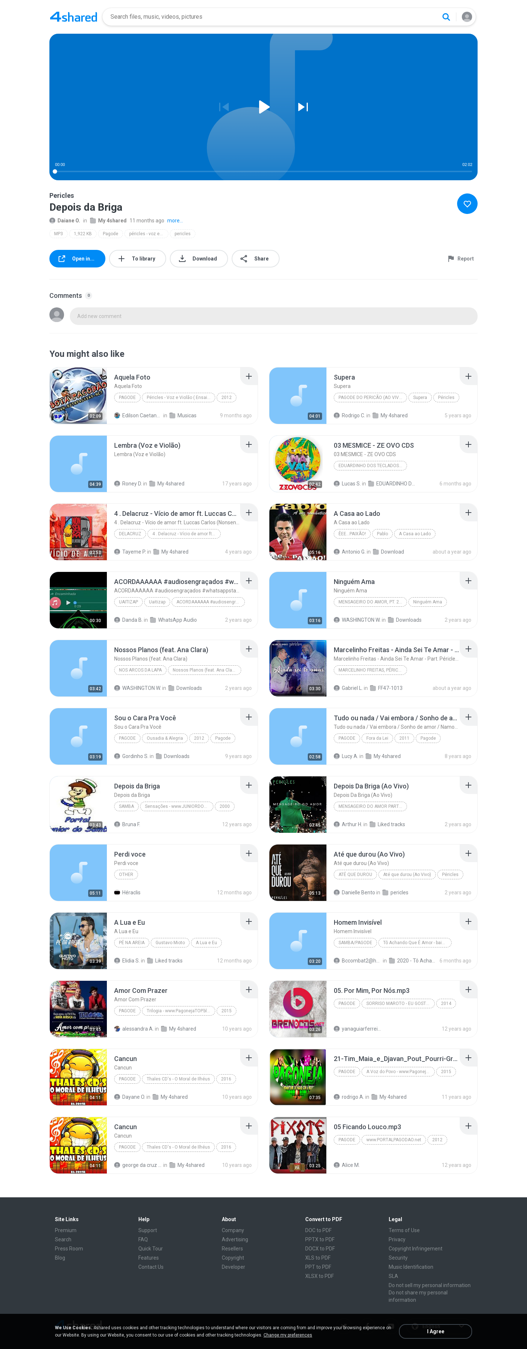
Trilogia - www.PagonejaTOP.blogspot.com (181, 1010)
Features (148, 1258)
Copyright (233, 1258)
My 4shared (108, 220)
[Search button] (446, 17)
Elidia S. (127, 961)
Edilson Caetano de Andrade (138, 415)
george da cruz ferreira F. (138, 1165)
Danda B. (128, 620)
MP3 (58, 233)
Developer (233, 1267)
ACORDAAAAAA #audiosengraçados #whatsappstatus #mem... (210, 602)
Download (388, 552)
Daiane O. (64, 220)
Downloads (405, 620)
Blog (60, 1258)
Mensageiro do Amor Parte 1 (372, 806)
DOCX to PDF (320, 1249)
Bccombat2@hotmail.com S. (358, 961)
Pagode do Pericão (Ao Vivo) (371, 397)
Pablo (382, 533)
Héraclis (127, 892)
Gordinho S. (131, 756)
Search (63, 1239)
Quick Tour (150, 1249)
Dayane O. (129, 1097)
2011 (404, 738)
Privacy (397, 1239)
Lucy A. (346, 756)
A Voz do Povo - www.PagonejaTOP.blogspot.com (400, 1071)
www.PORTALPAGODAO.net (393, 1139)
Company (233, 1230)
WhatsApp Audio (173, 620)
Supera (420, 397)
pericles (183, 233)
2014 (446, 1003)
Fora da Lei (377, 738)
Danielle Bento (354, 892)
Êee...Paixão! (352, 533)
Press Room (69, 1249)
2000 (225, 806)
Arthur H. (348, 824)
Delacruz (130, 533)
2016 (226, 1079)
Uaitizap (128, 602)
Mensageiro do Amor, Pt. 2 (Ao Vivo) (373, 602)
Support (147, 1230)
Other (126, 874)
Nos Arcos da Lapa (140, 670)
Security (398, 1258)
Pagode (110, 233)
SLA (393, 1276)
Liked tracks (387, 824)
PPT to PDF (318, 1267)
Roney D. (128, 484)
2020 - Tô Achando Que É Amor (413, 961)
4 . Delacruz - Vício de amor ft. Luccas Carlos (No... (186, 533)
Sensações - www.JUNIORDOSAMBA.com (179, 806)
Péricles (446, 397)
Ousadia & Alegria (165, 738)
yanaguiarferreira (358, 1029)
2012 (226, 397)
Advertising (235, 1239)
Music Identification (411, 1267)
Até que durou (355, 874)
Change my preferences (288, 1335)
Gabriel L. (348, 688)
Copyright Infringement (415, 1249)
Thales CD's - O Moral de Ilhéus (178, 1079)
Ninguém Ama (427, 602)
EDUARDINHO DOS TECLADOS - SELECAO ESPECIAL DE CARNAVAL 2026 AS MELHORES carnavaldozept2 (392, 484)
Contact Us (151, 1267)
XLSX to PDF (319, 1276)
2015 (226, 1010)
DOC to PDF (318, 1230)
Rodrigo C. (349, 415)
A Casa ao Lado (415, 533)
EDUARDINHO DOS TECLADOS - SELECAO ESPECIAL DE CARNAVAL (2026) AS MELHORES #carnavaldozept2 (373, 465)
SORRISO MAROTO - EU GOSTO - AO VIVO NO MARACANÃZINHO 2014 (400, 1003)
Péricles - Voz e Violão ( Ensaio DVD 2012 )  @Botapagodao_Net (181, 397)
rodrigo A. (349, 1097)
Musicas (183, 415)
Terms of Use (404, 1230)
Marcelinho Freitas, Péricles (372, 670)
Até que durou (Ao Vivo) (407, 874)
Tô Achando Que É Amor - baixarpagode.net (417, 942)
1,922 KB (83, 233)
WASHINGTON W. (357, 620)
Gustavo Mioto (170, 942)
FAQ (143, 1239)
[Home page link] (73, 17)
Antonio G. (350, 552)
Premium (65, 1230)
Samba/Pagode (355, 942)
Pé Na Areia (132, 942)
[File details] (78, 395)
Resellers (232, 1249)
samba (126, 806)
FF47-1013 (386, 688)
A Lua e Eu (206, 942)
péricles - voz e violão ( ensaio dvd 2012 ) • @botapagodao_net (148, 233)
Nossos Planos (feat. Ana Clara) (205, 670)
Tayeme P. (130, 552)
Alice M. (347, 1165)
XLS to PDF (317, 1258)
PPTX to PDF (319, 1239)
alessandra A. (134, 1029)
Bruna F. (127, 824)
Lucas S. (347, 484)
